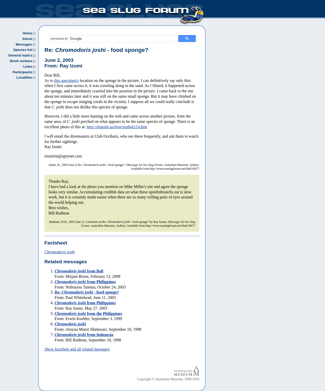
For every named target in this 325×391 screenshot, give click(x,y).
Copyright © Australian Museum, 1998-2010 (168, 379)
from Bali (79, 271)
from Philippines (85, 282)
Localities (24, 77)
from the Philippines (88, 313)
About (27, 39)
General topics (20, 55)
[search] (111, 38)
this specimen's (66, 80)
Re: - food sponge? (96, 50)
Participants (22, 72)
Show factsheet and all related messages (76, 349)
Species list (22, 50)
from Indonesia (84, 334)
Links (27, 66)
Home (27, 33)
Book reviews (21, 61)
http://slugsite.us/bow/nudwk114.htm (117, 127)
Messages (24, 44)
